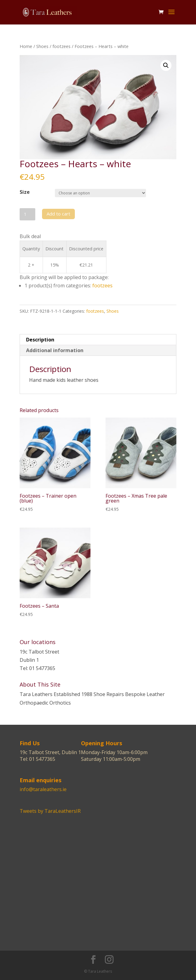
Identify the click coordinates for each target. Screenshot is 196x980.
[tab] (98, 339)
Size (25, 192)
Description (40, 339)
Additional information (54, 350)
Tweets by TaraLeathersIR (50, 811)
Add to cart (58, 214)
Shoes (42, 46)
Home (26, 46)
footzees (61, 46)
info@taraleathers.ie (43, 789)
